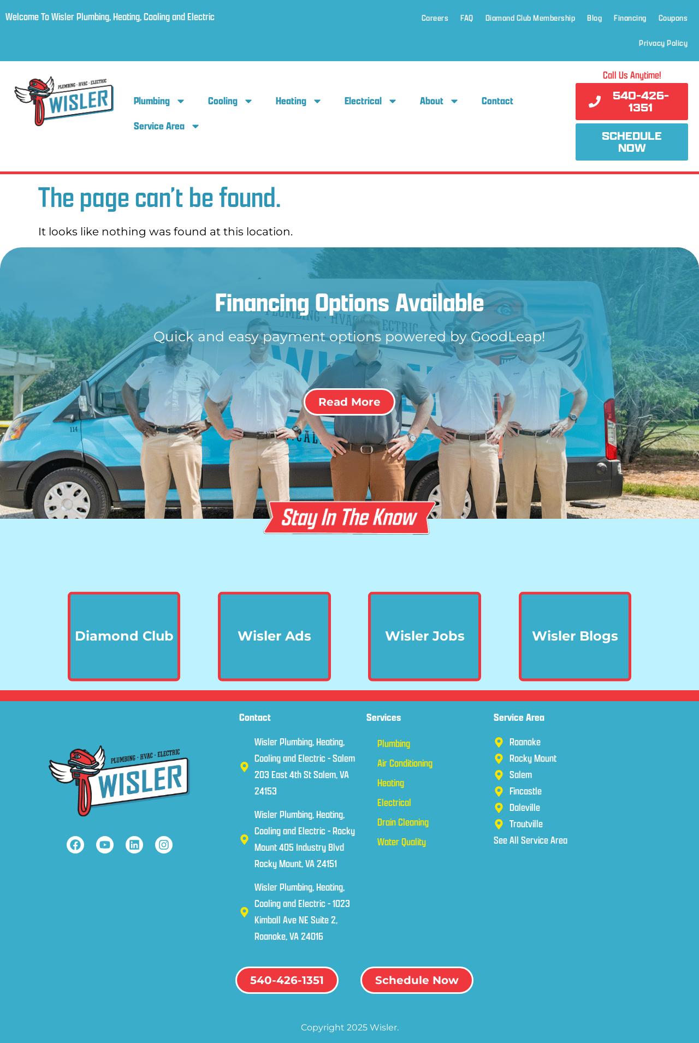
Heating (299, 101)
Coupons (673, 17)
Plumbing (160, 101)
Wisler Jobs (425, 659)
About (440, 101)
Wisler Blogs (575, 659)
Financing (630, 17)
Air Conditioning (405, 763)
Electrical (371, 101)
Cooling (231, 101)
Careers (435, 17)
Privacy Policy (663, 43)
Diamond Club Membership (530, 17)
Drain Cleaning (403, 822)
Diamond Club (124, 659)
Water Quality (401, 842)
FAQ (466, 17)
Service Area (167, 126)
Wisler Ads (274, 659)
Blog (594, 17)
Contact (497, 101)
